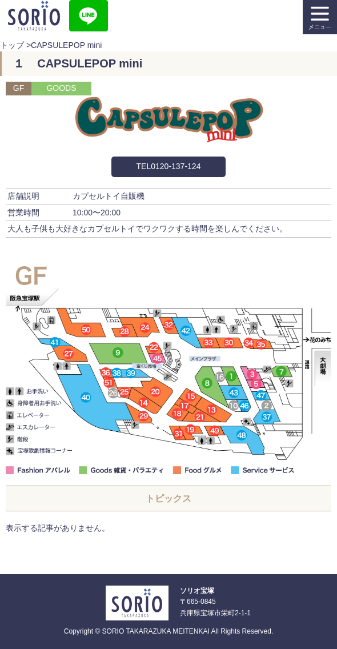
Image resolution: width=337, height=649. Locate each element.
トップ (12, 45)
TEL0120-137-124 (169, 166)
